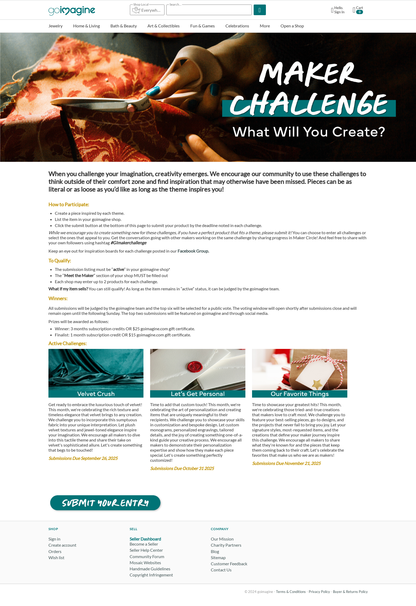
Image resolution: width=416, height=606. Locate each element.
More (265, 25)
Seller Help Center (146, 550)
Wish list (56, 557)
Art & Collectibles (163, 25)
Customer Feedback (229, 563)
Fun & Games (202, 25)
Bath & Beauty (123, 25)
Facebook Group (193, 250)
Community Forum (147, 556)
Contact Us (221, 569)
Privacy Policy (319, 591)
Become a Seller (144, 543)
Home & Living (86, 25)
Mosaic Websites (145, 562)
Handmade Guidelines (150, 568)
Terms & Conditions (291, 591)
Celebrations (237, 25)
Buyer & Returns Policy (350, 591)
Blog (215, 551)
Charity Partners (226, 544)
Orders (54, 551)
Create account (62, 544)
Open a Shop (292, 25)
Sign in (54, 538)
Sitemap (218, 557)
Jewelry (55, 25)
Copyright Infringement (151, 574)
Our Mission (222, 538)
